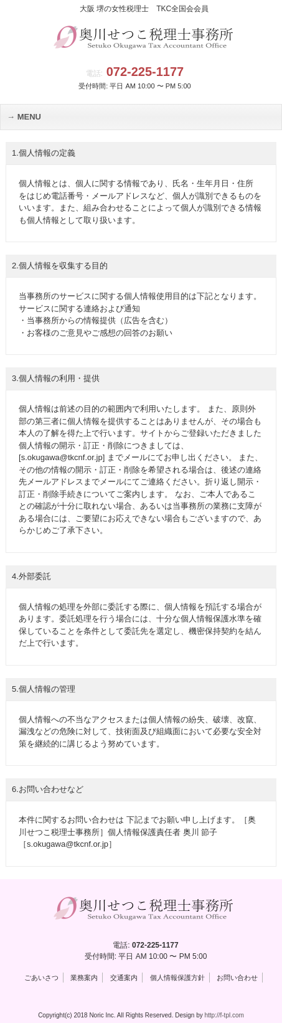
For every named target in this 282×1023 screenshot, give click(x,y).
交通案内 (124, 977)
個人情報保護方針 (177, 977)
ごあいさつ (41, 977)
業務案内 (84, 977)
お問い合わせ (237, 977)
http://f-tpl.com (223, 1015)
